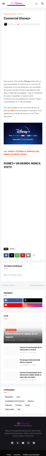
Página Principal (10, 14)
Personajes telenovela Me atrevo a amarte (30, 361)
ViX (19, 409)
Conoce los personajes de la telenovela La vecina (31, 348)
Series (27, 405)
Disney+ (21, 14)
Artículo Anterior (9, 285)
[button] (3, 4)
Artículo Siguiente (36, 285)
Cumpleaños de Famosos (14, 401)
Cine (18, 397)
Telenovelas (9, 409)
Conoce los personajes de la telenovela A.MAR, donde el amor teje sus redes (31, 375)
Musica (30, 401)
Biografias (9, 397)
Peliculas (8, 405)
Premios (18, 405)
